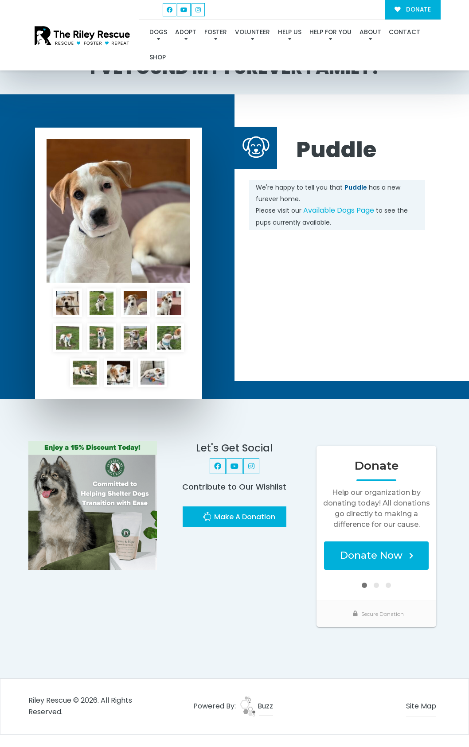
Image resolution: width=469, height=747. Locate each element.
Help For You (330, 32)
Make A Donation (239, 518)
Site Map (421, 706)
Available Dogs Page (338, 210)
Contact (404, 32)
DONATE (412, 9)
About (370, 32)
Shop (157, 57)
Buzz (256, 706)
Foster (215, 32)
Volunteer (252, 32)
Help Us (289, 32)
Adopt (185, 32)
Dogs (158, 32)
